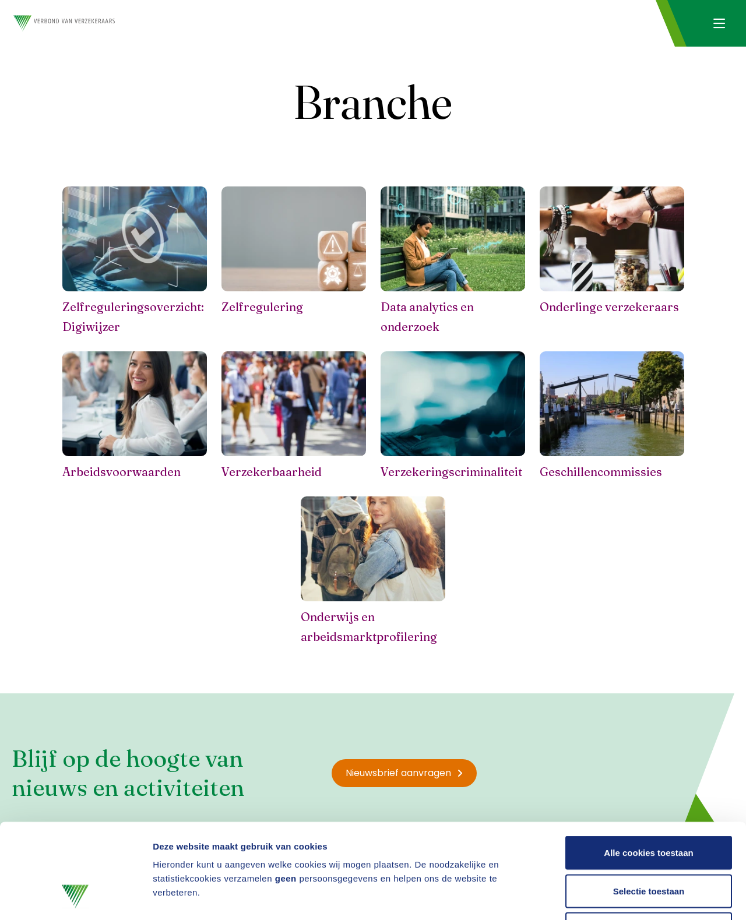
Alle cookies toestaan (648, 767)
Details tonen (629, 897)
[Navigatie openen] (719, 23)
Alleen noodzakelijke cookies (648, 843)
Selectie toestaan (649, 805)
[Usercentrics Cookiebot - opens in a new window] (75, 897)
